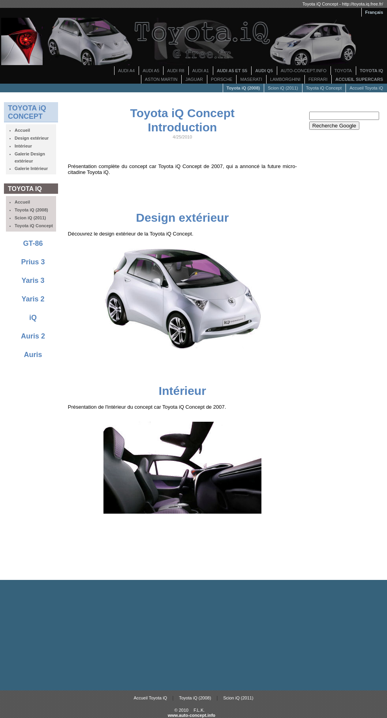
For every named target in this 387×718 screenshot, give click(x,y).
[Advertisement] (182, 193)
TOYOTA (343, 70)
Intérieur (23, 146)
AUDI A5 (151, 70)
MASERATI (251, 79)
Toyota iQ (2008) (195, 698)
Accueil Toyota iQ (366, 88)
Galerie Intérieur (31, 168)
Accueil (22, 130)
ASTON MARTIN (161, 79)
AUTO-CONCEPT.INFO (304, 70)
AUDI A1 (200, 70)
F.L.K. (199, 710)
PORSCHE (221, 79)
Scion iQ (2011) (283, 88)
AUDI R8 (175, 70)
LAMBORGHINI (285, 79)
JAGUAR (194, 79)
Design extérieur (32, 138)
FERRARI (317, 79)
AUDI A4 (126, 70)
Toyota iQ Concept (324, 88)
